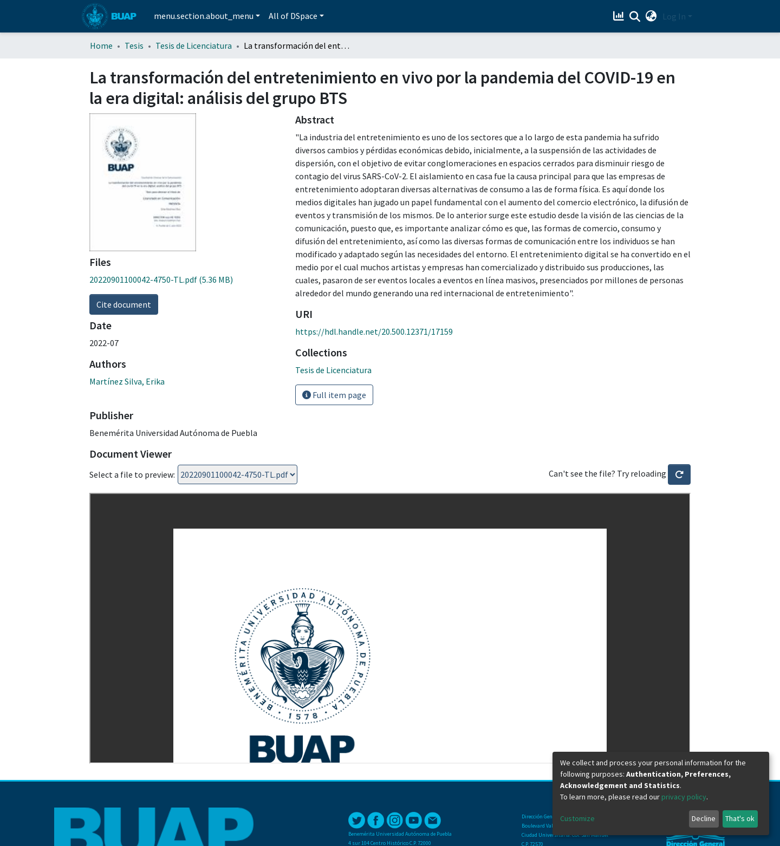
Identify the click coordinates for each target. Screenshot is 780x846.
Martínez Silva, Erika (127, 381)
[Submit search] (635, 17)
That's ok (740, 818)
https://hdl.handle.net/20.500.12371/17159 (374, 331)
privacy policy (683, 797)
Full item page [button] (334, 394)
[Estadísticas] (620, 16)
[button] (651, 16)
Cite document (123, 304)
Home (101, 45)
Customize (577, 818)
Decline (704, 818)
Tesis (134, 45)
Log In (674, 16)
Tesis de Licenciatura (193, 45)
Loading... (237, 474)
